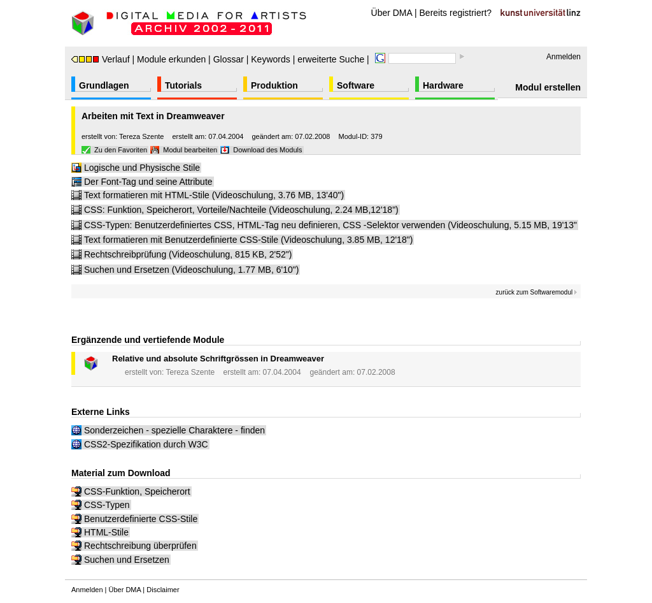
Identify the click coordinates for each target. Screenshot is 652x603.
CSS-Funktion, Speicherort (137, 491)
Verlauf (100, 59)
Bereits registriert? (456, 13)
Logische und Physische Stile (142, 168)
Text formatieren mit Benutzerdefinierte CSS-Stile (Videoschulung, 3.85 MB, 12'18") (248, 240)
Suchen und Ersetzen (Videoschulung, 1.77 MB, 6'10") (191, 270)
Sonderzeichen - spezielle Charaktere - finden (174, 430)
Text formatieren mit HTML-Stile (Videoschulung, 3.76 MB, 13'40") (214, 195)
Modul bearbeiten (190, 150)
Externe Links (100, 412)
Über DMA (392, 13)
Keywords (270, 59)
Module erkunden (171, 59)
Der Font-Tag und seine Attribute (148, 182)
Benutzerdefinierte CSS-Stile (140, 519)
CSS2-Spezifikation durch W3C (146, 444)
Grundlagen (104, 85)
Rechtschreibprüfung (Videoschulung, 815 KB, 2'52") (188, 254)
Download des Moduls (267, 150)
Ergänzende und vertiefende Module (147, 340)
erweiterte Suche (330, 59)
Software (355, 85)
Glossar (228, 59)
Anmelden (563, 56)
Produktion (274, 85)
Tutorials (183, 85)
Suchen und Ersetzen (126, 560)
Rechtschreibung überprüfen (140, 546)
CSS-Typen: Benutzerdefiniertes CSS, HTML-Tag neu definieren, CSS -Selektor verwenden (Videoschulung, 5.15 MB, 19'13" (330, 225)
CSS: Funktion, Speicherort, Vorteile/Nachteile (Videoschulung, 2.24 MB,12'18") (241, 210)
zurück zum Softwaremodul (537, 292)
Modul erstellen (548, 87)
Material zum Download (121, 473)
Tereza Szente (141, 136)
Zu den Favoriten (120, 150)
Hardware (443, 85)
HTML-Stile (106, 532)
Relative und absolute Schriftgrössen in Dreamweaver (218, 358)
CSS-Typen (107, 505)
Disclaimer (162, 589)
